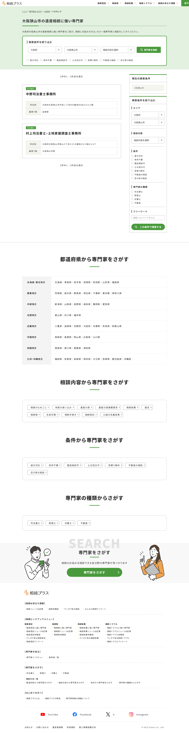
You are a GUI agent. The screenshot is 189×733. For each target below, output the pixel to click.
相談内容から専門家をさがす (70, 682)
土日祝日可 (76, 60)
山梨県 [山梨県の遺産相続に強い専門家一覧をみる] (67, 304)
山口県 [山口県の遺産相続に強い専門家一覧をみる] (96, 337)
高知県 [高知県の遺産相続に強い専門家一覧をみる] (87, 348)
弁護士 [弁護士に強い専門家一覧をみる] (69, 523)
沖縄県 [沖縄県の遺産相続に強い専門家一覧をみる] (127, 358)
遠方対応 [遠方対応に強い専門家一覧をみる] (36, 465)
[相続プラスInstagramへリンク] (138, 714)
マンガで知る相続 (70, 609)
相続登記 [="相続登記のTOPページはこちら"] (88, 3)
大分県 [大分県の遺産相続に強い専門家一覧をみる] (96, 358)
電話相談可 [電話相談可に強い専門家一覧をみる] (74, 465)
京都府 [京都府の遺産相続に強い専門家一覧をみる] (77, 326)
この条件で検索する (148, 227)
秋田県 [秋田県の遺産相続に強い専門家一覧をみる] (96, 282)
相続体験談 (53, 609)
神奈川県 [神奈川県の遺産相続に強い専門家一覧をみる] (117, 293)
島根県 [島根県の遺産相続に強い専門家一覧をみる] (67, 337)
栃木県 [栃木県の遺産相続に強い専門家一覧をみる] (67, 293)
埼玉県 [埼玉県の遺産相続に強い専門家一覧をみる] (87, 293)
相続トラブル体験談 (114, 634)
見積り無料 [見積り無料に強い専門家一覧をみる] (115, 465)
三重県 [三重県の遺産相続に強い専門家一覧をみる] (58, 326)
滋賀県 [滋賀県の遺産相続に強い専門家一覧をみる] (67, 326)
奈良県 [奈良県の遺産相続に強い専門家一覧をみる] (106, 326)
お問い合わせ (42, 727)
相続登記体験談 (33, 634)
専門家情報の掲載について (77, 698)
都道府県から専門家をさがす (38, 682)
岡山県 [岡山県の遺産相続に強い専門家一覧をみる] (77, 337)
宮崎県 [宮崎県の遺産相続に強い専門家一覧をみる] (106, 358)
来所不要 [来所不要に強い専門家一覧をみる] (55, 465)
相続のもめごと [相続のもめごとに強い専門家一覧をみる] (40, 407)
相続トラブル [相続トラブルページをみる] (111, 624)
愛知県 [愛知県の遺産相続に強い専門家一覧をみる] (106, 304)
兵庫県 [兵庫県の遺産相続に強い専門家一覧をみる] (96, 326)
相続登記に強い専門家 (35, 627)
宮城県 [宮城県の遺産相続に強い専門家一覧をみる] (87, 282)
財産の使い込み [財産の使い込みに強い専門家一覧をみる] (64, 407)
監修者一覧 (53, 657)
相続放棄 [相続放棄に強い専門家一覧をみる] (132, 407)
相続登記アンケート (34, 641)
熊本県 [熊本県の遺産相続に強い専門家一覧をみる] (87, 358)
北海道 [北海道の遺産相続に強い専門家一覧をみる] (58, 282)
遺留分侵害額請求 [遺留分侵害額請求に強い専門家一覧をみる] (109, 407)
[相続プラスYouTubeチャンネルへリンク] (49, 714)
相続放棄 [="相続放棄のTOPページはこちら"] (115, 3)
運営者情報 (57, 727)
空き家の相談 (125, 60)
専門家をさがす (178, 3)
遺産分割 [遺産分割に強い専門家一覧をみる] (86, 407)
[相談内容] (117, 50)
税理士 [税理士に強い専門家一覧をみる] (53, 523)
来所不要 (46, 60)
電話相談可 (60, 60)
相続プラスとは (32, 698)
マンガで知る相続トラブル (117, 638)
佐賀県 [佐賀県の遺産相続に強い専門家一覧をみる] (67, 358)
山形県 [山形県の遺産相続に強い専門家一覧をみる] (106, 282)
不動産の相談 (108, 60)
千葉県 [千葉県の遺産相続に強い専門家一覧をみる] (96, 293)
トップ (24, 11)
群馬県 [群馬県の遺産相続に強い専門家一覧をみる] (77, 293)
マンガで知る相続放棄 (88, 638)
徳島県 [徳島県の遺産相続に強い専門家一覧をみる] (58, 348)
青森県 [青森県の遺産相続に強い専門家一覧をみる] (67, 282)
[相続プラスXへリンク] (110, 714)
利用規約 (71, 727)
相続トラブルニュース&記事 (118, 631)
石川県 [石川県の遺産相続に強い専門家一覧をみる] (67, 315)
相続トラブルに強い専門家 (117, 627)
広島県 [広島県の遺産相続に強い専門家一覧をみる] (87, 337)
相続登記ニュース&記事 (36, 631)
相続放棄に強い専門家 (89, 627)
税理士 (136, 195)
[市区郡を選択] (81, 50)
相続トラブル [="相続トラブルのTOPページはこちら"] (132, 3)
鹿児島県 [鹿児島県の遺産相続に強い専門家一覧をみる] (117, 358)
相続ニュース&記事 (34, 609)
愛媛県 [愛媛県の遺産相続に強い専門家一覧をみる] (77, 348)
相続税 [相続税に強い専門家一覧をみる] (35, 414)
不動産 (136, 203)
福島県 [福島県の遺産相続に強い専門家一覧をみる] (115, 282)
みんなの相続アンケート (94, 609)
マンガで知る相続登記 (35, 638)
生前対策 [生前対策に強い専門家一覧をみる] (52, 414)
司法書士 (137, 192)
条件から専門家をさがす (100, 682)
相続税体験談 (59, 634)
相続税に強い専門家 (62, 627)
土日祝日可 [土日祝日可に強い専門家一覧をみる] (95, 465)
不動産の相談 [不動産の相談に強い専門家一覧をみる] (136, 465)
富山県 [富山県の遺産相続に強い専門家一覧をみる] (58, 315)
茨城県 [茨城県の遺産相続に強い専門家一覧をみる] (58, 293)
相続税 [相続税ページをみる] (55, 624)
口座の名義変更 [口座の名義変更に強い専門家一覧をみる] (112, 414)
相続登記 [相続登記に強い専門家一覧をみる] (91, 414)
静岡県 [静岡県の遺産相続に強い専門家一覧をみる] (96, 304)
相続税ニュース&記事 (62, 631)
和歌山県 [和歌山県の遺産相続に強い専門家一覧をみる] (117, 326)
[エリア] (45, 50)
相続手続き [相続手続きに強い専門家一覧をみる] (72, 414)
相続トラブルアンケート (116, 641)
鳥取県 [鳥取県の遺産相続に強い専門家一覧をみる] (58, 337)
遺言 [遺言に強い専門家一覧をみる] (148, 407)
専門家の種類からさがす (129, 682)
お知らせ (29, 727)
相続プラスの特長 (52, 698)
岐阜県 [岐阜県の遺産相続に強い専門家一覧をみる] (87, 304)
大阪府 (47, 11)
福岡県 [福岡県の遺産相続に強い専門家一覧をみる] (58, 358)
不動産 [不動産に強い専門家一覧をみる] (85, 523)
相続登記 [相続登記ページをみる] (29, 624)
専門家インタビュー (34, 657)
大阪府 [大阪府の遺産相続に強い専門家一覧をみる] (87, 326)
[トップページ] (12, 4)
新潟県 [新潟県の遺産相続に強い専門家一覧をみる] (58, 304)
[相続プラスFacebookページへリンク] (82, 714)
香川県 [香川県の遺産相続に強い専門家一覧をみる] (67, 348)
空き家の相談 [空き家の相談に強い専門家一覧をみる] (39, 472)
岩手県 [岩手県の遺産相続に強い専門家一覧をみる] (77, 282)
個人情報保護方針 (87, 727)
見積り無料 (91, 60)
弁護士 (136, 199)
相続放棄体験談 (86, 634)
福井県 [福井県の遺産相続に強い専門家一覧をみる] (77, 315)
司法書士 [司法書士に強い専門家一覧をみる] (36, 523)
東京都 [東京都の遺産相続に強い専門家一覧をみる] (106, 293)
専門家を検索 (148, 49)
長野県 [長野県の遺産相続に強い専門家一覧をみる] (77, 304)
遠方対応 (32, 60)
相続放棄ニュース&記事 (89, 631)
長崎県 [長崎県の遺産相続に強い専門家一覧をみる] (77, 358)
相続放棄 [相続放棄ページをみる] (82, 624)
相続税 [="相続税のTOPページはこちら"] (102, 3)
